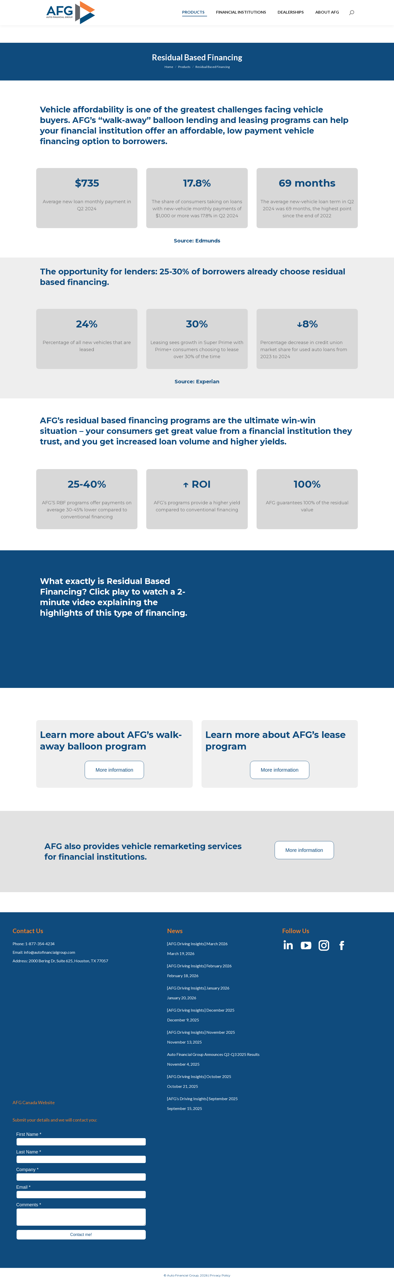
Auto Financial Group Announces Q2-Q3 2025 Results (213, 1054)
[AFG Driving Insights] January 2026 (198, 987)
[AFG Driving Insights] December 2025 (200, 1010)
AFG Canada (54, 9)
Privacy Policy (220, 1275)
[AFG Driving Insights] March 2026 (197, 943)
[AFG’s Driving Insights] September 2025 (202, 1098)
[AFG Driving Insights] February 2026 (199, 965)
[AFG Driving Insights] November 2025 (201, 1032)
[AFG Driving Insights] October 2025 (199, 1076)
